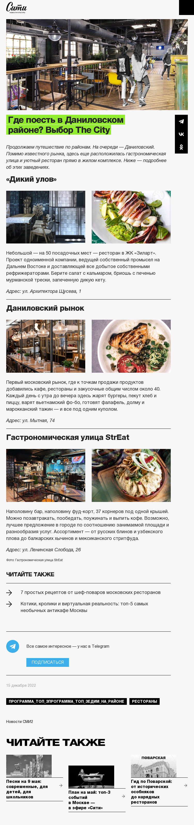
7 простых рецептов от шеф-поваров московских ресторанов (91, 592)
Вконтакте (181, 134)
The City (16, 7)
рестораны (144, 701)
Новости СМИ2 (19, 722)
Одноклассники (181, 147)
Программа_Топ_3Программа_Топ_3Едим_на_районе (66, 701)
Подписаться (48, 662)
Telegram (181, 121)
